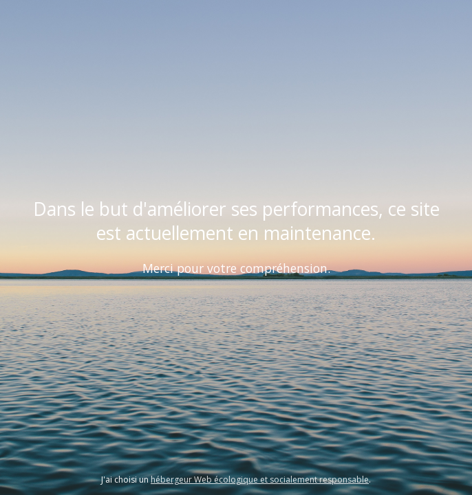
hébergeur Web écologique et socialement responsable (260, 479)
